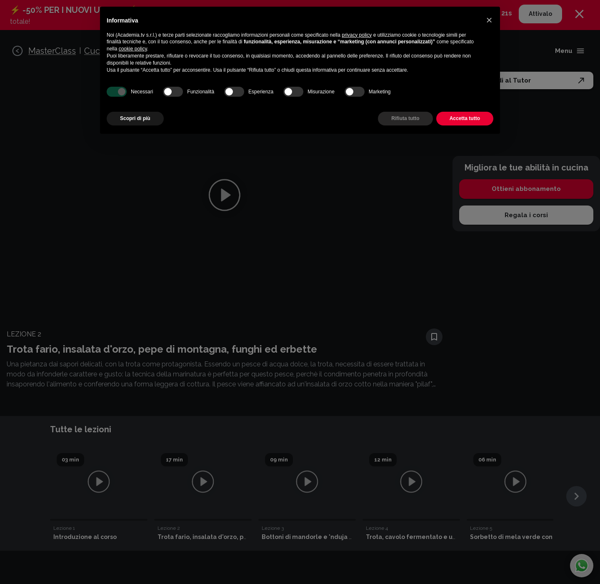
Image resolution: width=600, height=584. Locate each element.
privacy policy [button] (357, 35)
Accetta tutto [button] (465, 118)
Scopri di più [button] (135, 118)
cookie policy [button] (133, 49)
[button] (489, 20)
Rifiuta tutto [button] (405, 118)
